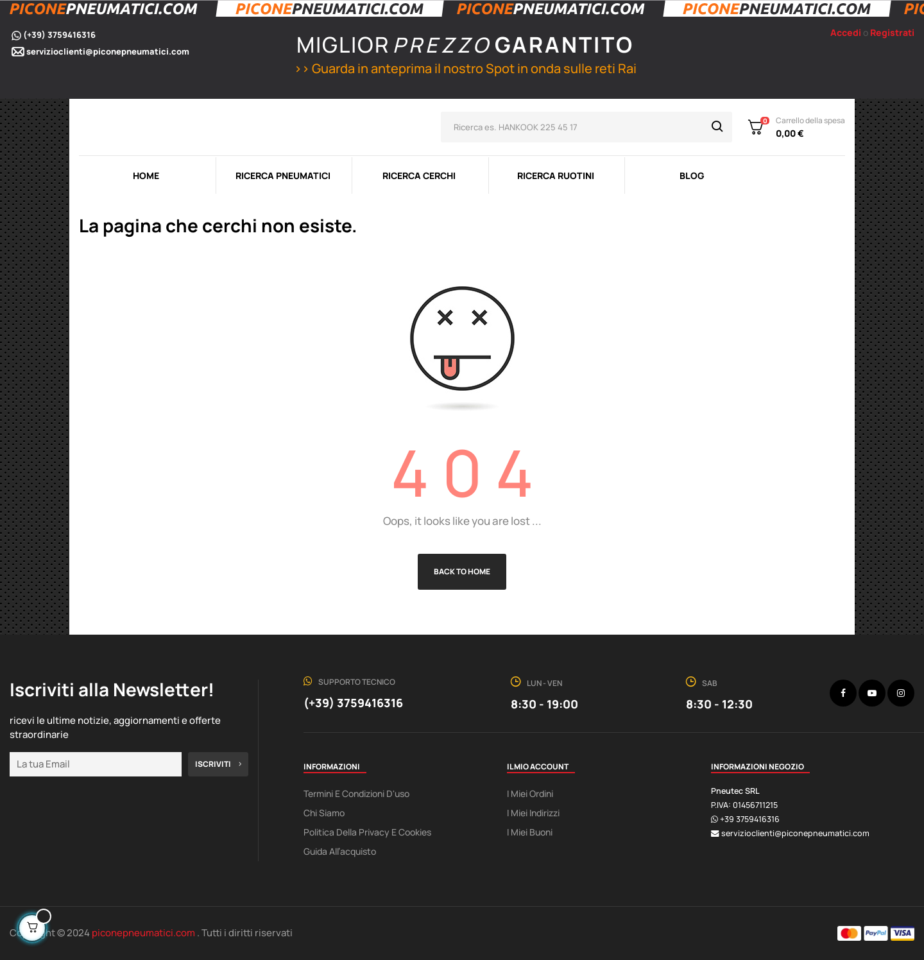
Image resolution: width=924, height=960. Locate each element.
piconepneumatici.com (144, 932)
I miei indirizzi (533, 813)
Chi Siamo (324, 813)
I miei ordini (530, 793)
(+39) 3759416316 (59, 34)
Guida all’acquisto (340, 851)
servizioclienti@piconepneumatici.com (107, 51)
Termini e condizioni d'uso (356, 793)
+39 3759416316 (750, 819)
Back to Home (462, 571)
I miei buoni (529, 832)
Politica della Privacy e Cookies (367, 832)
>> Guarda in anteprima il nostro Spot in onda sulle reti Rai (463, 68)
